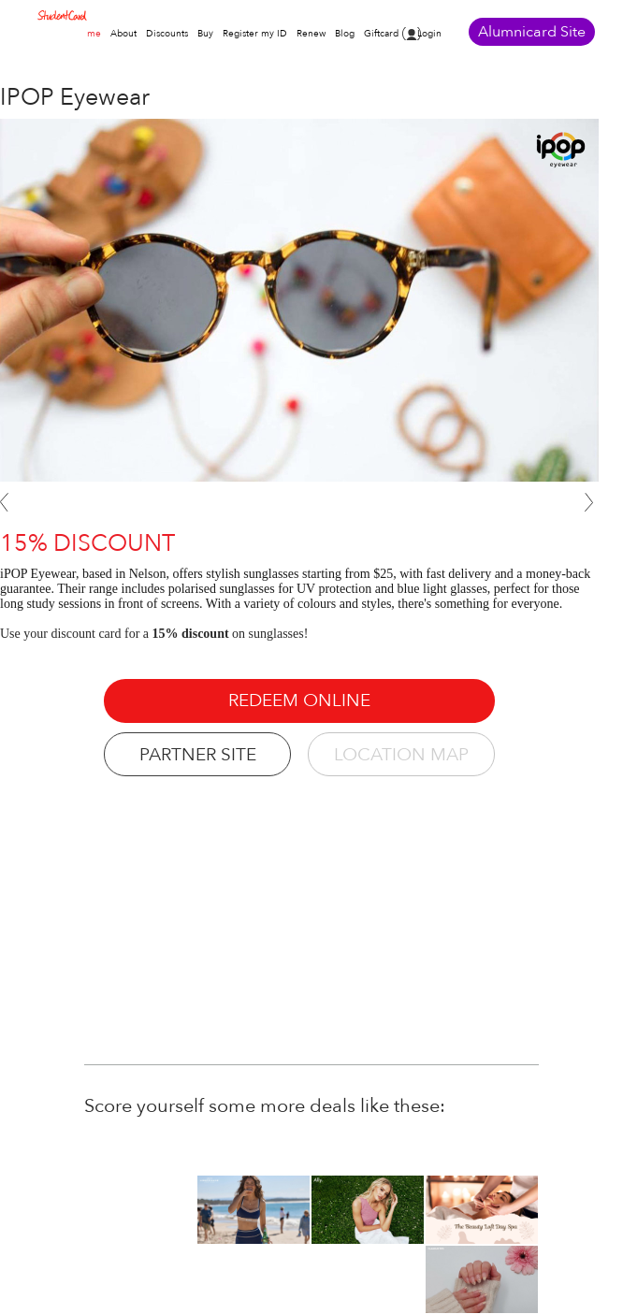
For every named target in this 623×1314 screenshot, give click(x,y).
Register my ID (255, 33)
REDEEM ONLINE (299, 700)
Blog (345, 33)
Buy (205, 33)
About (123, 33)
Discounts (167, 33)
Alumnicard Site (532, 32)
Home (88, 33)
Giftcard (381, 33)
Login (429, 33)
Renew (311, 33)
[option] (482, 1210)
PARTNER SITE (197, 755)
